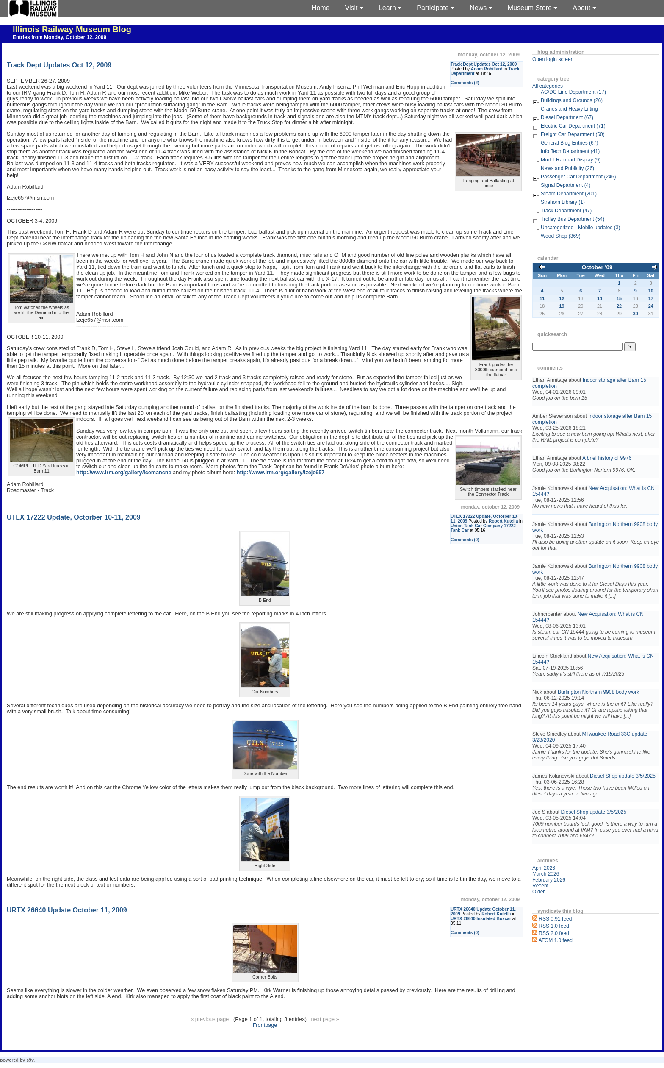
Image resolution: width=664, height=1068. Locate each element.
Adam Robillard (487, 69)
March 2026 (545, 874)
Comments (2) (465, 83)
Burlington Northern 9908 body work (598, 692)
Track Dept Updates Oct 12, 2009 (484, 64)
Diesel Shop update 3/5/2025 (623, 776)
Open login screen (552, 59)
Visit (354, 7)
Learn (390, 7)
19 (561, 306)
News (481, 7)
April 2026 (543, 868)
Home (321, 7)
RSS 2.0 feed (554, 933)
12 (561, 298)
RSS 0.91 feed (555, 919)
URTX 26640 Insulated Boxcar (481, 918)
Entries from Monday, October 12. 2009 (59, 37)
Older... (540, 892)
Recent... (542, 886)
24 (650, 306)
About (584, 7)
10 (650, 290)
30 (635, 313)
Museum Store (532, 7)
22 (619, 306)
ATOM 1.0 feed (556, 940)
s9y (29, 1059)
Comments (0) (465, 539)
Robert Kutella (503, 521)
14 (599, 298)
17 (650, 298)
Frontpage (265, 1025)
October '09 (597, 267)
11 (542, 298)
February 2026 (548, 880)
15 (619, 298)
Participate (435, 7)
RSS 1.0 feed (554, 926)
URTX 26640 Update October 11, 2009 (67, 910)
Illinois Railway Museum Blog (72, 29)
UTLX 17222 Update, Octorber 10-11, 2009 (74, 517)
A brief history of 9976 (606, 458)
